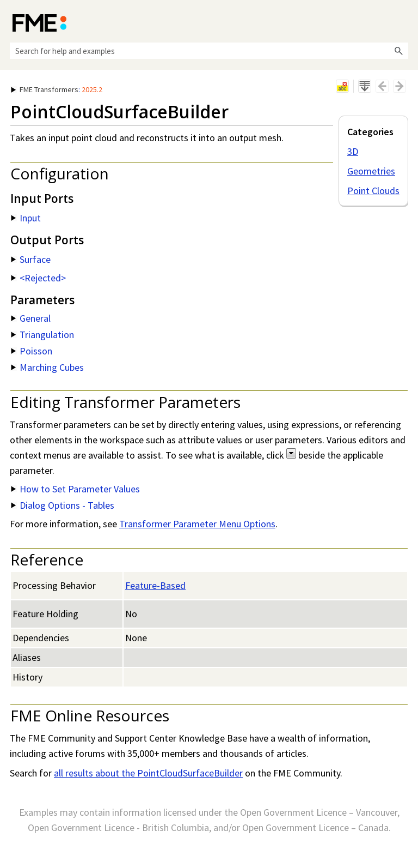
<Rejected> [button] (38, 278)
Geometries (371, 171)
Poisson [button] (31, 351)
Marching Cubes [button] (47, 367)
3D (352, 151)
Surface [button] (31, 259)
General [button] (31, 318)
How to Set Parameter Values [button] (75, 489)
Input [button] (26, 218)
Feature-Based (155, 585)
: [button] (56, 89)
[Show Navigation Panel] (402, 22)
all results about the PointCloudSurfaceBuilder (148, 773)
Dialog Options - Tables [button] (62, 505)
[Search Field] (209, 51)
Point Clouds (373, 190)
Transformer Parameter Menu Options (197, 523)
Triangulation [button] (42, 334)
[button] (398, 51)
